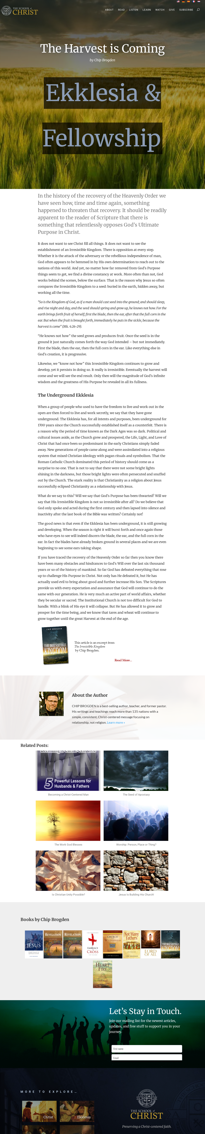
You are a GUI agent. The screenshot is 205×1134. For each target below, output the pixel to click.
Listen (133, 10)
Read (121, 10)
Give (172, 10)
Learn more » (116, 722)
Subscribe (186, 10)
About (109, 10)
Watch (160, 10)
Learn (147, 10)
